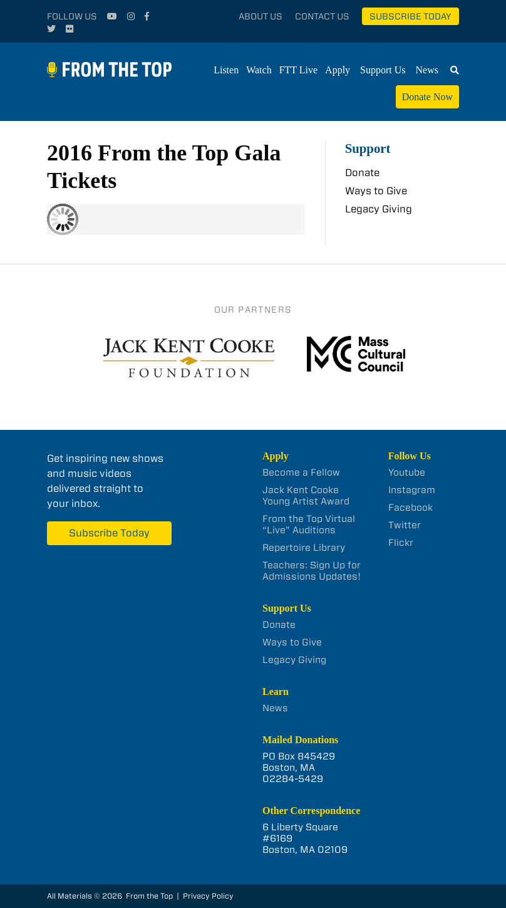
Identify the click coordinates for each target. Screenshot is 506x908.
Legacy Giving (378, 209)
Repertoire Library (303, 547)
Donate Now (427, 96)
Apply (337, 70)
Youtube (406, 472)
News (427, 70)
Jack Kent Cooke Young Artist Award (305, 495)
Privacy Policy (208, 895)
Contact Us (322, 16)
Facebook (410, 507)
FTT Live (298, 70)
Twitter (404, 525)
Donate (362, 173)
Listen (226, 70)
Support (368, 148)
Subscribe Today (410, 16)
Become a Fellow (301, 472)
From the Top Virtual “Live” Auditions (308, 524)
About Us (260, 16)
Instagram (411, 490)
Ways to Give (376, 191)
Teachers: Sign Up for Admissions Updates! (311, 571)
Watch (258, 70)
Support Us (382, 70)
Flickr (400, 542)
